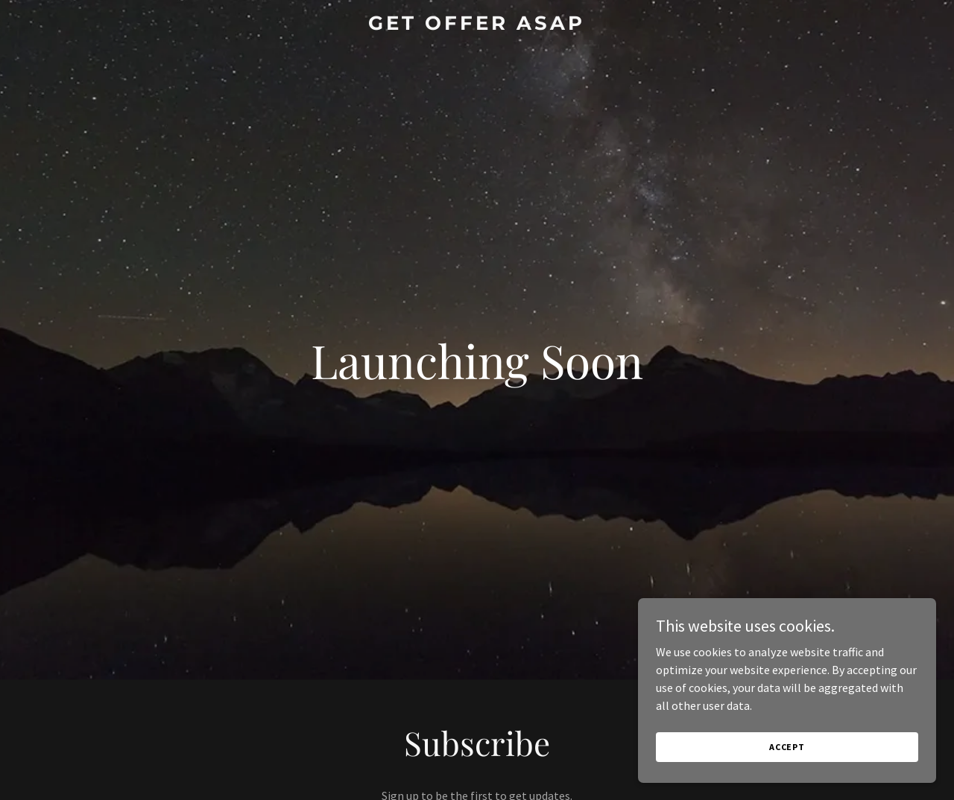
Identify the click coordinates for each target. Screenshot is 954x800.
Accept (787, 746)
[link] (477, 25)
